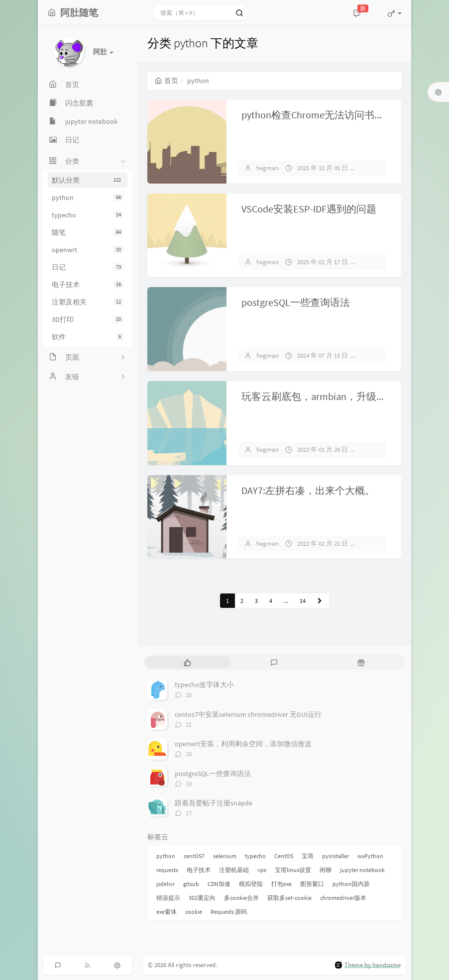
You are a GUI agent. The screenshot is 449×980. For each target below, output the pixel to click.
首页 (166, 80)
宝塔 (308, 856)
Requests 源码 (229, 911)
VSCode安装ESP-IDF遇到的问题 (308, 208)
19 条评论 (378, 355)
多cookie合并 (241, 897)
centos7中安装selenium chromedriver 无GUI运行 (248, 714)
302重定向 (202, 897)
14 (303, 600)
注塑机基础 (234, 870)
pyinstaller (335, 856)
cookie (193, 911)
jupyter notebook (362, 870)
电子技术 (87, 284)
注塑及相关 (87, 301)
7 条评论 (377, 262)
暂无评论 (378, 168)
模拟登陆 (251, 883)
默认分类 (87, 180)
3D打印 (87, 319)
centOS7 (194, 856)
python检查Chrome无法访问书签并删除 (327, 114)
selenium (224, 856)
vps (261, 870)
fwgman (267, 168)
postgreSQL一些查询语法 (295, 302)
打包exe (281, 883)
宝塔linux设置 (293, 870)
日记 (87, 267)
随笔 (87, 232)
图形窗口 (312, 883)
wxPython (370, 856)
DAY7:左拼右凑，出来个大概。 (308, 490)
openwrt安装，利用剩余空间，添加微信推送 (243, 743)
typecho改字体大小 (204, 684)
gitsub (191, 883)
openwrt (87, 249)
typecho (87, 214)
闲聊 (326, 870)
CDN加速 (219, 883)
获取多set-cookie (289, 897)
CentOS (283, 856)
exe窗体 (166, 911)
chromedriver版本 (343, 897)
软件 (87, 336)
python (87, 197)
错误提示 (168, 897)
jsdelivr (165, 883)
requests (167, 870)
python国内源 (351, 883)
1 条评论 (377, 543)
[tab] (187, 662)
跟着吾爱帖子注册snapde (213, 802)
